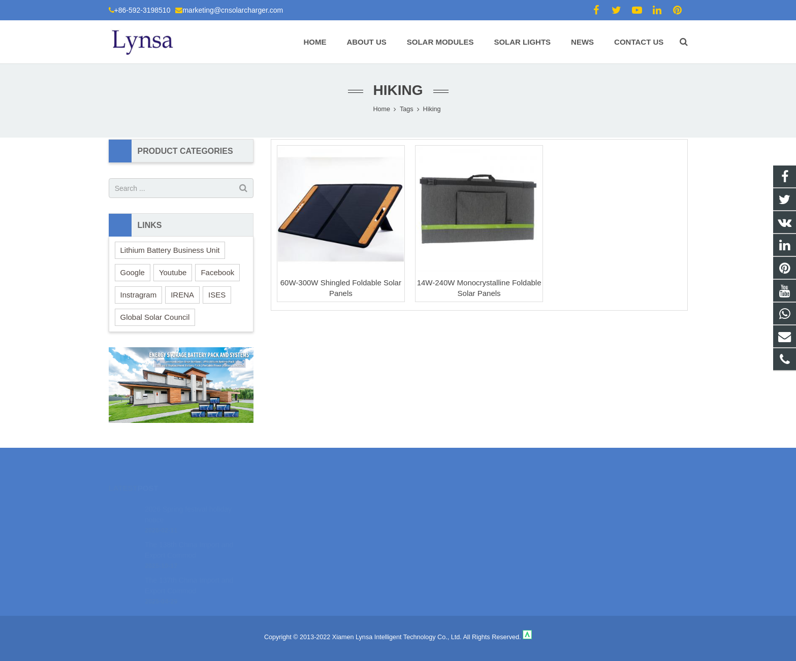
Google (132, 272)
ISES (217, 294)
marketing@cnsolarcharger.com (232, 10)
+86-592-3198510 (142, 10)
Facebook (217, 272)
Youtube (173, 272)
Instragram (138, 294)
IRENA (182, 294)
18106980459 (434, 506)
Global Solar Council (155, 317)
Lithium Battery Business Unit (170, 250)
